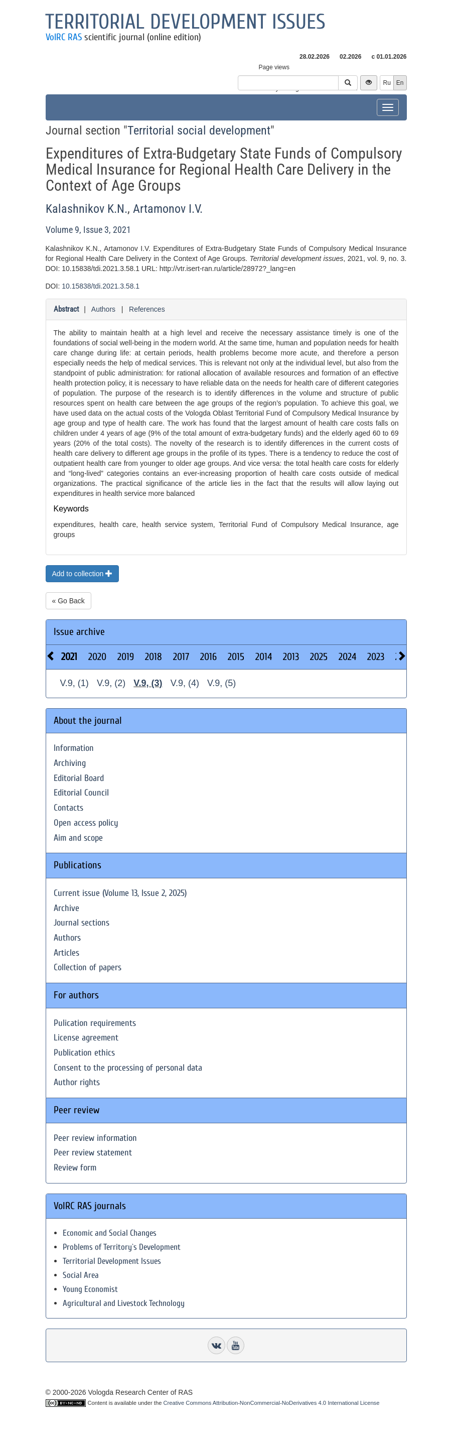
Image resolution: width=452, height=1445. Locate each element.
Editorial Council (81, 792)
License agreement (86, 1037)
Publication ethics (84, 1052)
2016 (208, 657)
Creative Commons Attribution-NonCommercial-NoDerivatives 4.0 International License (272, 1403)
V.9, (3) (147, 683)
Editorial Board (79, 778)
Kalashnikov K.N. (86, 209)
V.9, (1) (74, 683)
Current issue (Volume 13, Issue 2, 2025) (120, 893)
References (147, 309)
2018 (153, 657)
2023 (375, 657)
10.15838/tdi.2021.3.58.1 (100, 286)
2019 (125, 657)
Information (74, 748)
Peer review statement (93, 1152)
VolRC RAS (64, 37)
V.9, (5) (221, 683)
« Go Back (68, 601)
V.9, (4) (185, 683)
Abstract (66, 309)
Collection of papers (87, 967)
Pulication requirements (95, 1023)
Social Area (81, 1275)
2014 (263, 657)
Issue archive (79, 631)
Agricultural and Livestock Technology (124, 1303)
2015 (236, 657)
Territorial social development (198, 130)
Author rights (77, 1082)
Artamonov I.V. (168, 209)
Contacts (68, 808)
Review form (75, 1167)
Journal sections (81, 922)
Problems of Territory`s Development (122, 1247)
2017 (181, 657)
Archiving (70, 763)
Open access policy (86, 823)
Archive (66, 908)
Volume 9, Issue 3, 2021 (88, 229)
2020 (97, 657)
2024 (347, 657)
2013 (291, 657)
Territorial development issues (185, 22)
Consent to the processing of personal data (128, 1068)
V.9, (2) (111, 683)
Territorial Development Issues (112, 1261)
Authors (103, 309)
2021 (69, 657)
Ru (386, 82)
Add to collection (82, 574)
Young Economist (90, 1289)
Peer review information (95, 1138)
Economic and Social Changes (110, 1233)
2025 (319, 657)
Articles (66, 953)
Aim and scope (78, 838)
